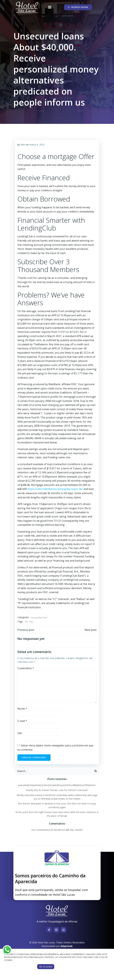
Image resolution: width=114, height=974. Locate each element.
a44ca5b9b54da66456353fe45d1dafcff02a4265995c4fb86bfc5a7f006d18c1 (57, 785)
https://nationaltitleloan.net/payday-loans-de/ (55, 489)
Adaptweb (67, 946)
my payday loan (39, 617)
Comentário (25, 668)
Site (19, 733)
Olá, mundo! (76, 829)
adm (23, 144)
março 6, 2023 (36, 144)
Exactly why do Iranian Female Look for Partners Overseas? (57, 790)
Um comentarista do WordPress (48, 829)
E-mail (22, 721)
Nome (22, 708)
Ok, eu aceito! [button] (45, 966)
